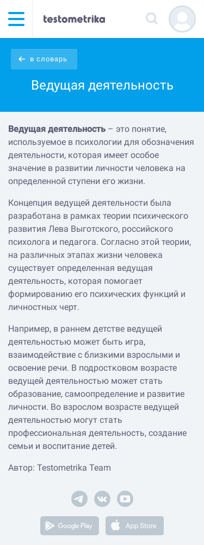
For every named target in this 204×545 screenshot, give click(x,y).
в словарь (48, 59)
